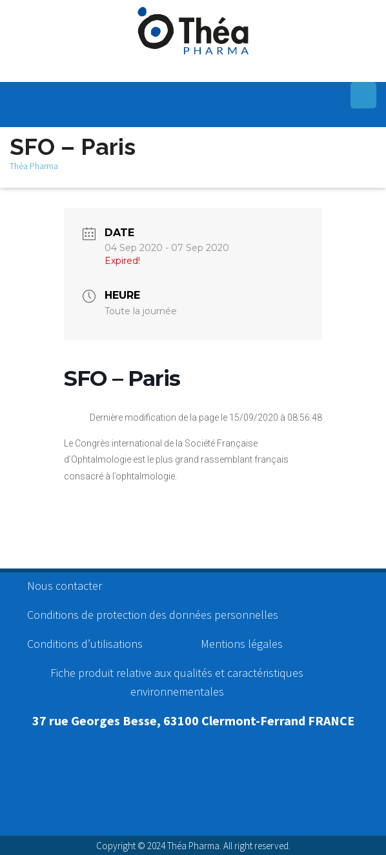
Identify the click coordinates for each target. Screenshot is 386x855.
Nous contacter (64, 585)
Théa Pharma (34, 166)
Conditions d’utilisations (85, 643)
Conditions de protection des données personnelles (152, 614)
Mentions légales (242, 643)
